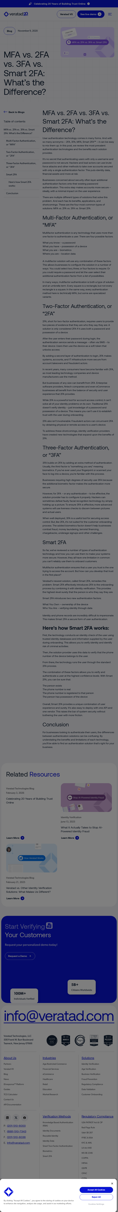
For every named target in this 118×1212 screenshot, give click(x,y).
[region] (58, 1195)
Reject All (96, 1197)
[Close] (112, 1183)
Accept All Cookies (96, 1190)
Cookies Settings (96, 1204)
